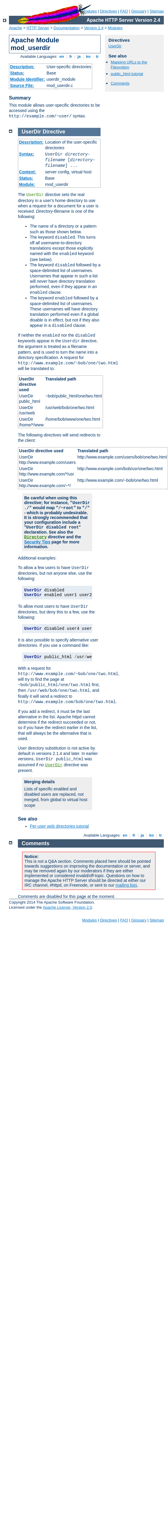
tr (97, 56)
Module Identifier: (27, 79)
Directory (35, 537)
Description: (22, 66)
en (61, 56)
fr (70, 56)
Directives (108, 11)
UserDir (114, 46)
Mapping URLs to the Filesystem (129, 64)
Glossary (138, 11)
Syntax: (26, 154)
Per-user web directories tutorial (59, 826)
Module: (27, 184)
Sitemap (156, 11)
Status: (17, 73)
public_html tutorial (127, 74)
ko (88, 56)
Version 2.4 (94, 28)
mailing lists (126, 885)
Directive (54, 132)
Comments (120, 83)
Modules (115, 28)
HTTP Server (38, 28)
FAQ (124, 11)
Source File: (22, 85)
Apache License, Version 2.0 (67, 907)
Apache (15, 28)
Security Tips (37, 542)
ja (79, 56)
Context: (27, 172)
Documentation (66, 28)
